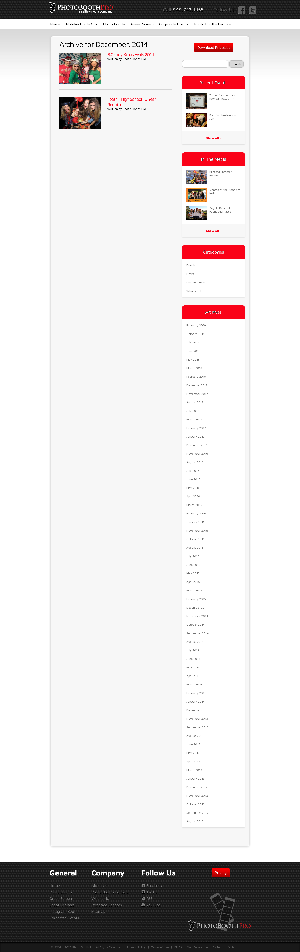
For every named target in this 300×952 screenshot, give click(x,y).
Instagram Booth (64, 911)
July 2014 (192, 650)
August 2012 (194, 821)
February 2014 (196, 693)
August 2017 (194, 402)
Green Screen (142, 24)
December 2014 (197, 607)
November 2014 (197, 616)
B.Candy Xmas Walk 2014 (130, 54)
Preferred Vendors (106, 905)
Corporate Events (174, 24)
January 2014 (195, 701)
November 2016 (197, 453)
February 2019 (196, 325)
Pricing (221, 872)
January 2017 (195, 436)
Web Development (199, 947)
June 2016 (193, 479)
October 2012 (195, 804)
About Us (99, 885)
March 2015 (194, 590)
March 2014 (194, 684)
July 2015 (192, 556)
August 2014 (194, 641)
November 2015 (197, 530)
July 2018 (192, 342)
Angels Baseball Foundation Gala (220, 209)
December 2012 (197, 787)
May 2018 (193, 359)
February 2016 (196, 513)
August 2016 (194, 462)
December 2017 (197, 385)
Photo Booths (114, 24)
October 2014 (195, 624)
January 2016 (195, 522)
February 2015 (196, 599)
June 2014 (193, 658)
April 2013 (193, 761)
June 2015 (193, 564)
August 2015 (194, 547)
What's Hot (193, 291)
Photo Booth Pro (134, 59)
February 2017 (196, 428)
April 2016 (193, 496)
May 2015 (193, 573)
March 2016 (194, 505)
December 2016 (197, 445)
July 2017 (192, 410)
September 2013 (197, 727)
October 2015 (195, 539)
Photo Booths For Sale (212, 24)
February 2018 (196, 376)
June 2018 (193, 351)
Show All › (213, 138)
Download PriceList (213, 47)
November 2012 (197, 795)
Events (191, 265)
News (190, 273)
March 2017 (194, 419)
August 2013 (194, 735)
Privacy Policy (136, 947)
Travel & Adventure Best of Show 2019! (222, 97)
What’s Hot (101, 898)
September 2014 (197, 633)
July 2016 (192, 470)
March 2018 (194, 368)
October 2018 (195, 334)
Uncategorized (196, 282)
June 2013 (193, 744)
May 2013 (193, 753)
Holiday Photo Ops (81, 24)
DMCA (178, 947)
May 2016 (193, 487)
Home (55, 24)
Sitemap (98, 911)
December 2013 (197, 710)
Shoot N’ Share (62, 905)
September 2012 (197, 812)
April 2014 (193, 676)
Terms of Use (160, 947)
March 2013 (194, 770)
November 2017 (197, 393)
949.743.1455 (188, 10)
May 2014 (193, 667)
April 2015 (193, 582)
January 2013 (195, 778)
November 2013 (197, 718)
